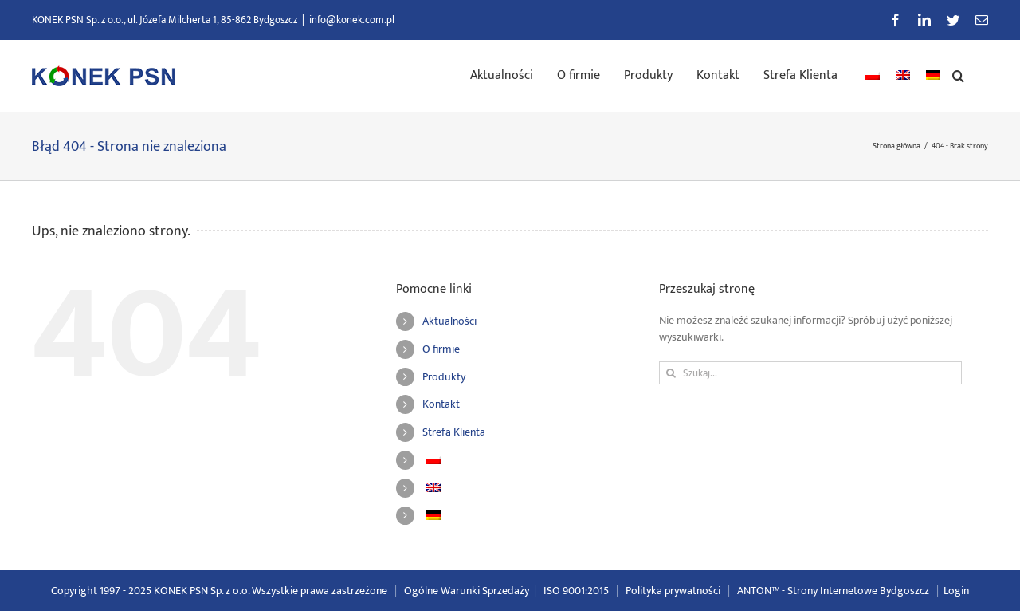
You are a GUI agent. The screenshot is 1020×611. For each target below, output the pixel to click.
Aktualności (449, 321)
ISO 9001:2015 (576, 590)
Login (956, 590)
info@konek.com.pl (351, 20)
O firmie (441, 349)
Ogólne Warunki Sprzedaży (466, 590)
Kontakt (441, 404)
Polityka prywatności (673, 590)
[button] (958, 74)
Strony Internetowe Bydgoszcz (858, 590)
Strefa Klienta (453, 432)
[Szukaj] (670, 372)
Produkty (443, 377)
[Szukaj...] (810, 372)
